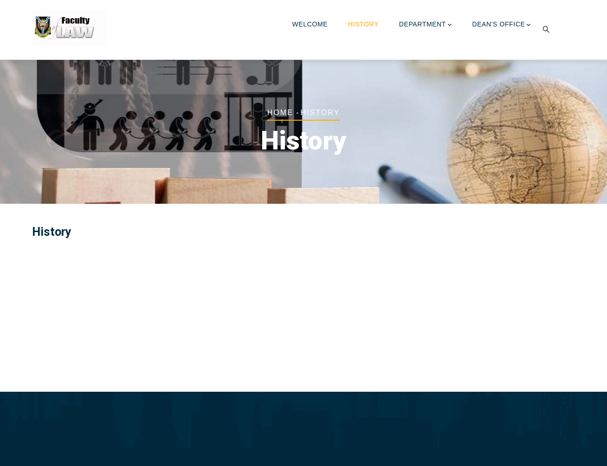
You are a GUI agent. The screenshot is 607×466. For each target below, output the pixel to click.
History (363, 24)
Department (425, 25)
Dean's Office (501, 25)
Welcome (310, 24)
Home (280, 112)
